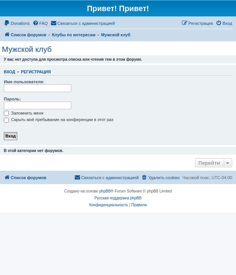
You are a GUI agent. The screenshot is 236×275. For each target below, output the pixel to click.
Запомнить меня (23, 113)
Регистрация (36, 72)
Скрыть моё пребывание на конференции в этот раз (58, 119)
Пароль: (12, 99)
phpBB (105, 191)
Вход (9, 72)
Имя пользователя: (24, 81)
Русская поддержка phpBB (117, 198)
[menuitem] (17, 23)
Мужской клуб (27, 49)
